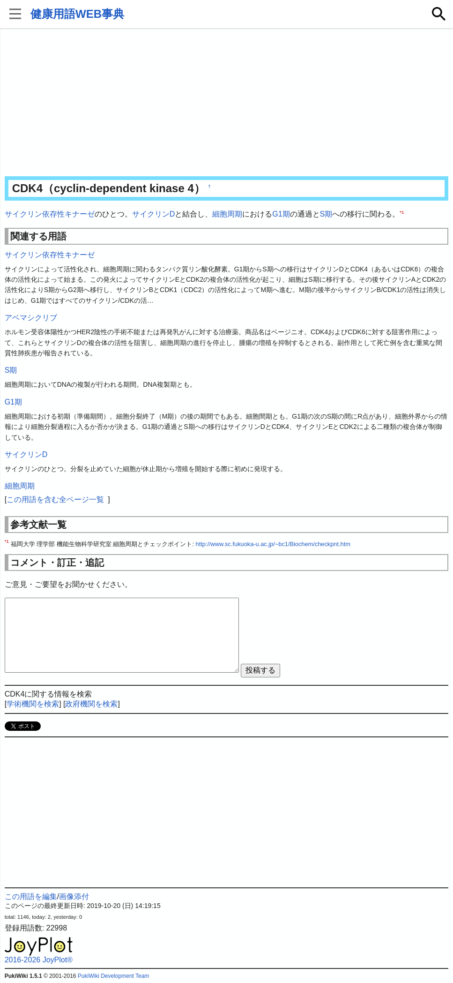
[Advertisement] (227, 103)
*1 (402, 212)
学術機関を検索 (33, 704)
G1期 (281, 214)
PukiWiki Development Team (113, 976)
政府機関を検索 (91, 704)
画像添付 (74, 896)
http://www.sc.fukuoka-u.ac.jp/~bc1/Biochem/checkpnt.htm (273, 544)
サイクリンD (153, 214)
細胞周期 (227, 214)
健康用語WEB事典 (77, 14)
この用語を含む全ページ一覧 (55, 499)
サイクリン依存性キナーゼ (50, 214)
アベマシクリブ (31, 318)
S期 (326, 214)
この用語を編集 (31, 896)
